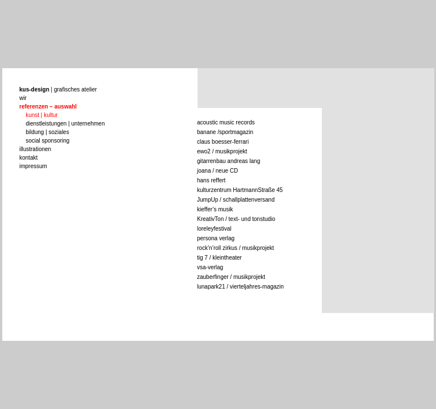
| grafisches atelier (58, 89)
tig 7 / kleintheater (219, 257)
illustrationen (35, 149)
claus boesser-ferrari (223, 142)
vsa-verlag (210, 267)
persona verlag (215, 238)
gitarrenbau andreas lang (228, 161)
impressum (33, 166)
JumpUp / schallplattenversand (236, 200)
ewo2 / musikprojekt (222, 151)
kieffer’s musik (215, 209)
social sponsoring (47, 140)
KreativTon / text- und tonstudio (236, 219)
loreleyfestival (214, 229)
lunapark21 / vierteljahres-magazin (240, 286)
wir (23, 98)
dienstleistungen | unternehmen (65, 123)
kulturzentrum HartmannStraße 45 (240, 190)
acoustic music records (226, 122)
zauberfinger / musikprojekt (231, 277)
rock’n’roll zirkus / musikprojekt (235, 248)
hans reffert (211, 180)
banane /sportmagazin (225, 132)
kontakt (28, 158)
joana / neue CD (217, 171)
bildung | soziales (47, 132)
